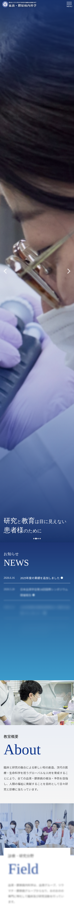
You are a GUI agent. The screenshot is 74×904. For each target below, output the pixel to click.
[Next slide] (68, 271)
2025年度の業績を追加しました (40, 578)
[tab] (33, 538)
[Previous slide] (5, 271)
